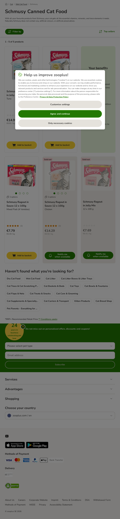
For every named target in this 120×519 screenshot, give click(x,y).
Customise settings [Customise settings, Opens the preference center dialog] (60, 104)
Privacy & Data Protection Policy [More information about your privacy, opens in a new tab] (54, 96)
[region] (60, 99)
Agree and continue (60, 113)
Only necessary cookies (60, 123)
